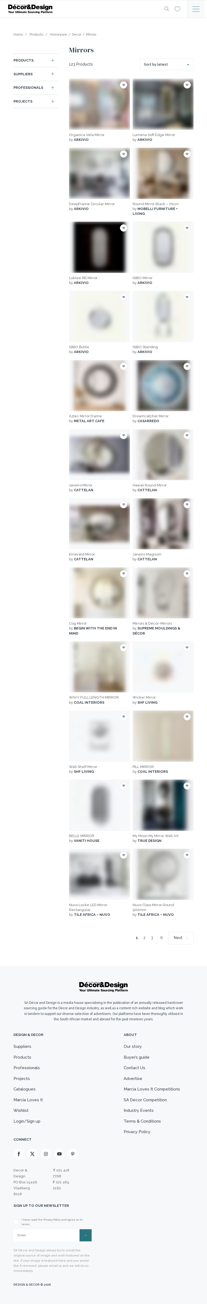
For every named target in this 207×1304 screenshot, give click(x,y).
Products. (23, 60)
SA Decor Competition (145, 1100)
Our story (133, 1046)
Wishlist (21, 1110)
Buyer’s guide (137, 1057)
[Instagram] (45, 1154)
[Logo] (82, 9)
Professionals (28, 88)
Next (178, 938)
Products (22, 1057)
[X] (32, 1154)
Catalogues (24, 1089)
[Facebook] (18, 1154)
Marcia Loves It (28, 1100)
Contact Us (134, 1067)
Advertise (133, 1078)
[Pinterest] (72, 1154)
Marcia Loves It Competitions (152, 1089)
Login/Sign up (26, 1121)
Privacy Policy (137, 1131)
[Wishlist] (177, 8)
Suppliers (23, 74)
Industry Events (139, 1110)
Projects (22, 101)
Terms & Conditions (142, 1121)
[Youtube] (59, 1154)
